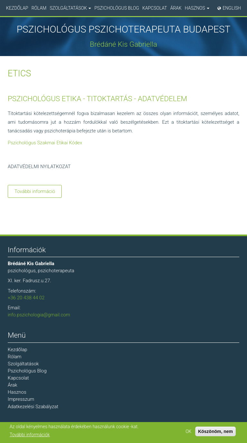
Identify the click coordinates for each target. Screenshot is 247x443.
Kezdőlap (17, 8)
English (232, 8)
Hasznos (197, 8)
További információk (30, 435)
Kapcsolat (154, 8)
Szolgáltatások (70, 8)
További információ (38, 192)
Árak (175, 8)
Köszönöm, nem (215, 431)
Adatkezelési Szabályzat (33, 406)
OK (188, 431)
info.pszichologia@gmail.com (39, 315)
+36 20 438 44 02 (26, 298)
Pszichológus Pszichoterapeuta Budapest (124, 29)
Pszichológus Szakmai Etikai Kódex (45, 143)
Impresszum (21, 399)
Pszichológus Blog (116, 8)
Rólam (39, 8)
